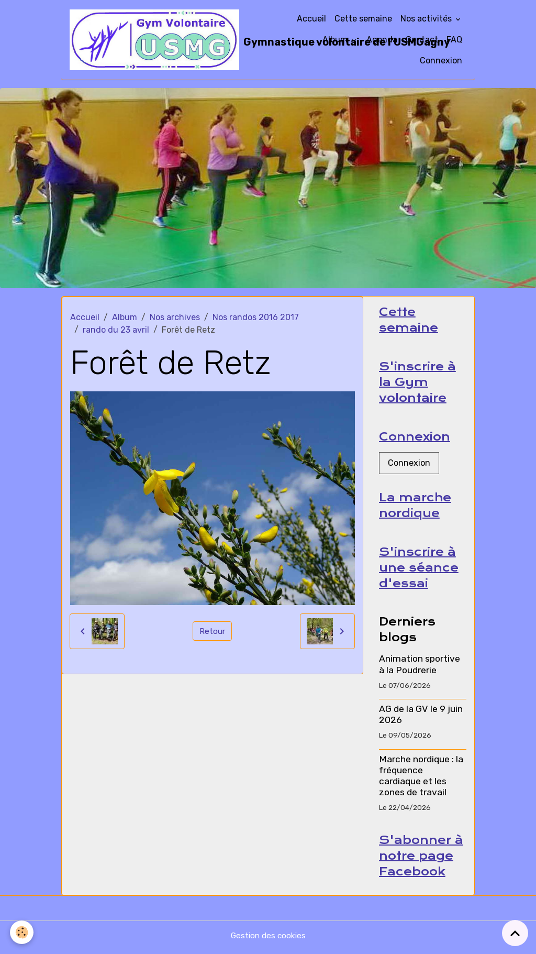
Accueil (311, 19)
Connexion (441, 60)
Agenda (381, 40)
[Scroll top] (515, 933)
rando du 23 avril (116, 330)
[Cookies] (22, 932)
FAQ (454, 40)
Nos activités (427, 19)
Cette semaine (363, 19)
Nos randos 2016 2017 (256, 317)
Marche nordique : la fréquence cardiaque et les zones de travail (421, 779)
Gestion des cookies (268, 939)
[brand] (175, 39)
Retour (212, 631)
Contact (422, 40)
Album (336, 40)
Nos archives (175, 317)
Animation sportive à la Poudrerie (419, 667)
